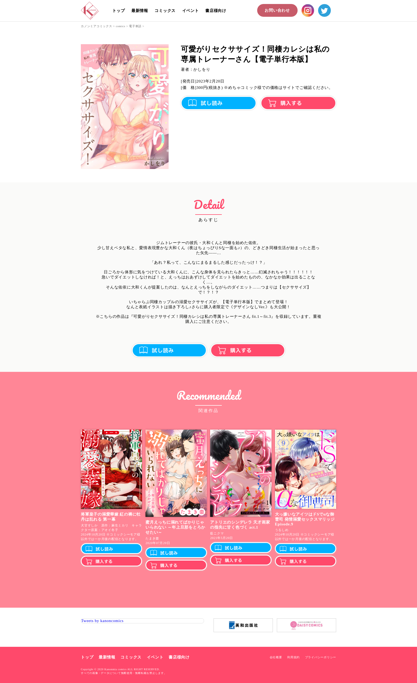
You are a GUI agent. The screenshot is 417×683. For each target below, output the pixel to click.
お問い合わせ (277, 10)
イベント (190, 11)
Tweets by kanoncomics (102, 621)
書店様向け (215, 11)
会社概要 (276, 657)
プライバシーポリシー (320, 657)
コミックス (165, 11)
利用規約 (293, 657)
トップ (118, 11)
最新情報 (139, 11)
